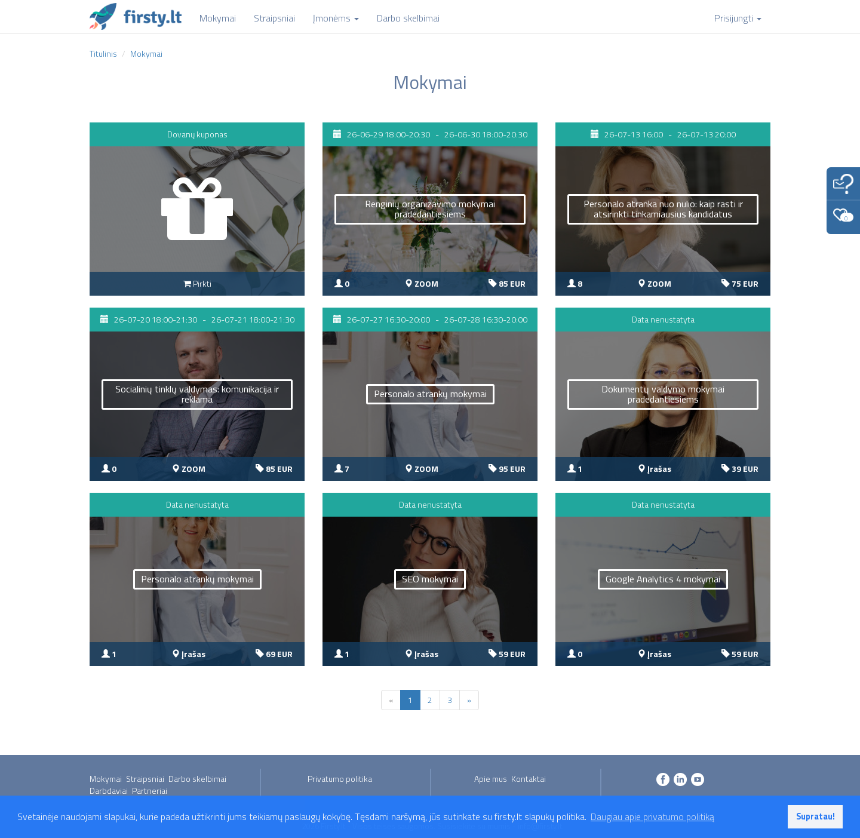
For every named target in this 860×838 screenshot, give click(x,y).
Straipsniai (145, 778)
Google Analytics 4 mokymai (663, 579)
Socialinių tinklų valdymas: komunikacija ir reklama (197, 394)
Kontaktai (528, 778)
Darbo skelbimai (197, 778)
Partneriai (149, 790)
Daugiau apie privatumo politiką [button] (652, 816)
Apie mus (490, 778)
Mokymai (106, 778)
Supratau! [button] (815, 816)
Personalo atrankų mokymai (430, 393)
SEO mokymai (430, 579)
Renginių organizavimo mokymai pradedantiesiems (430, 209)
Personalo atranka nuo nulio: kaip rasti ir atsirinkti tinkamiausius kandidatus (663, 209)
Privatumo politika (340, 778)
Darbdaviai (109, 790)
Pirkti (197, 283)
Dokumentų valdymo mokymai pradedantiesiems (662, 394)
